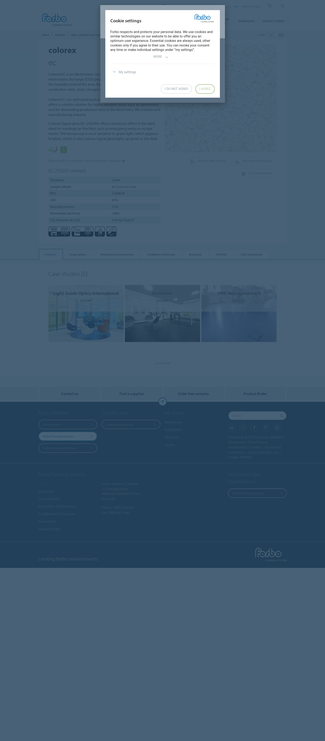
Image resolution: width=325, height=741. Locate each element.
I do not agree (176, 89)
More (160, 57)
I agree (205, 89)
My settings (123, 72)
